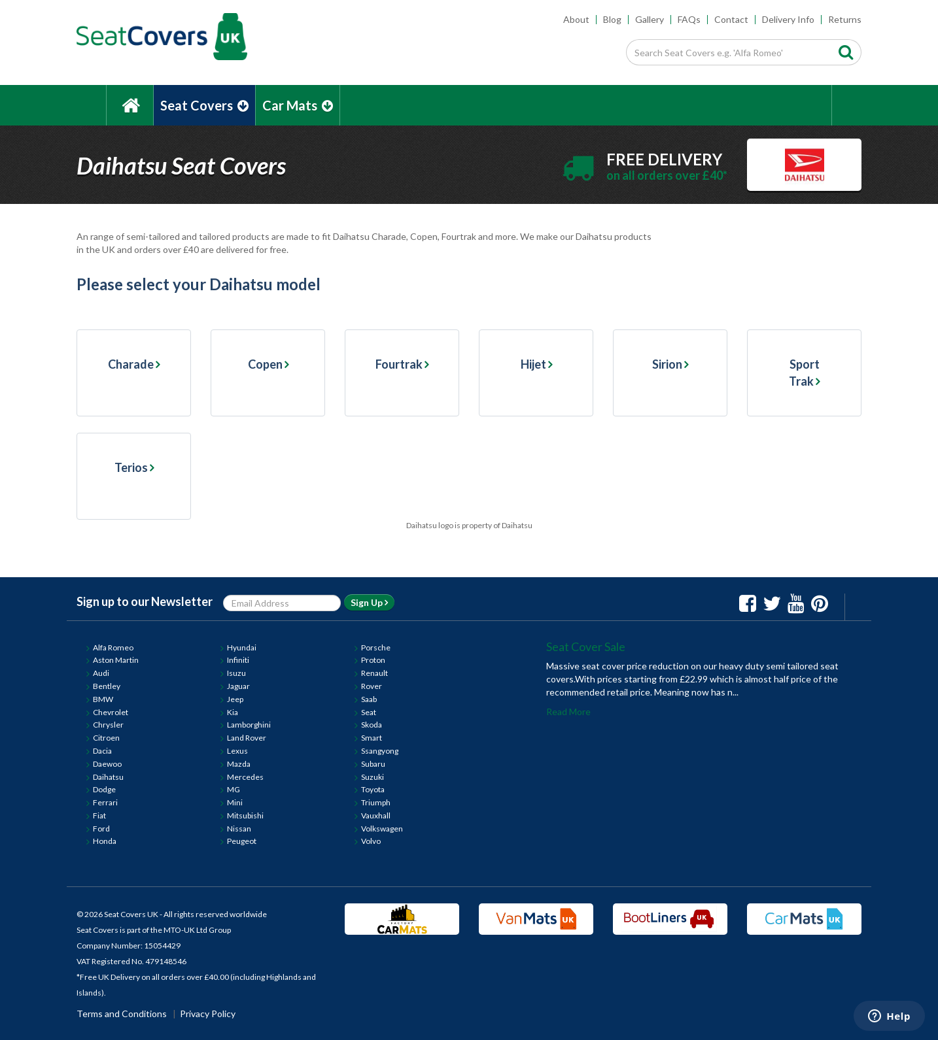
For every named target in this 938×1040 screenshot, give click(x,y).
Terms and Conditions (122, 1013)
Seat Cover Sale (585, 646)
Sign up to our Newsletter (145, 601)
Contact (731, 19)
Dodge (104, 789)
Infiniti (238, 660)
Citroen (106, 738)
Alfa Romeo (113, 647)
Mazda (239, 764)
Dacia (102, 751)
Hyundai (241, 647)
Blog (612, 19)
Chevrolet (110, 712)
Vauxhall (376, 815)
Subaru (373, 764)
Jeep (235, 699)
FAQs (689, 19)
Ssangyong (379, 751)
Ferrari (105, 802)
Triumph (376, 802)
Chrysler (108, 725)
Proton (373, 660)
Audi (101, 673)
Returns (844, 19)
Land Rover (246, 738)
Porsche (376, 647)
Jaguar (238, 686)
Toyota (373, 789)
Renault (374, 673)
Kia (232, 712)
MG (233, 789)
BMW (103, 699)
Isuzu (236, 673)
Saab (369, 699)
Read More (568, 711)
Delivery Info (788, 19)
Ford (101, 828)
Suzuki (372, 777)
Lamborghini (249, 725)
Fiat (99, 815)
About (576, 19)
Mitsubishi (245, 815)
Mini (235, 802)
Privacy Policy (207, 1013)
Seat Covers (204, 105)
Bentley (106, 686)
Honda (104, 841)
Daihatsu (108, 777)
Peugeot (241, 841)
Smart (371, 738)
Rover (371, 686)
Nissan (239, 828)
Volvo (371, 841)
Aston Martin (116, 660)
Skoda (371, 725)
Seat (368, 712)
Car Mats (297, 105)
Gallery (649, 19)
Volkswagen (382, 828)
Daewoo (107, 764)
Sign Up (369, 602)
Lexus (237, 751)
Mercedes (245, 777)
